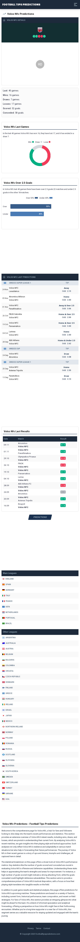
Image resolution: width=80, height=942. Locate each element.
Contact (46, 928)
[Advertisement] (40, 64)
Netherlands (10, 612)
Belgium (7, 654)
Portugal (8, 618)
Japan (7, 715)
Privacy (31, 928)
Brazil (7, 623)
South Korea (10, 771)
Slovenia (8, 765)
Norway (7, 732)
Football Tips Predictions (21, 4)
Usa (5, 799)
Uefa (6, 607)
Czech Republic (11, 676)
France (7, 601)
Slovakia (8, 760)
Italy (6, 595)
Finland (7, 688)
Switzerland (10, 782)
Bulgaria (8, 660)
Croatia (7, 671)
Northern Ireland (12, 727)
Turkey (7, 788)
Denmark (8, 682)
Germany (8, 590)
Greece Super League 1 (20, 283)
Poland (7, 738)
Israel (7, 710)
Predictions (40, 517)
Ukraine (7, 793)
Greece (7, 693)
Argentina (9, 637)
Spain (6, 584)
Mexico (7, 721)
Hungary (8, 699)
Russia (7, 749)
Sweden (7, 777)
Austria (7, 649)
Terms (38, 928)
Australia (9, 643)
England (8, 579)
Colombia (8, 665)
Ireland (7, 704)
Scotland (8, 754)
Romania (8, 743)
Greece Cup (14, 349)
